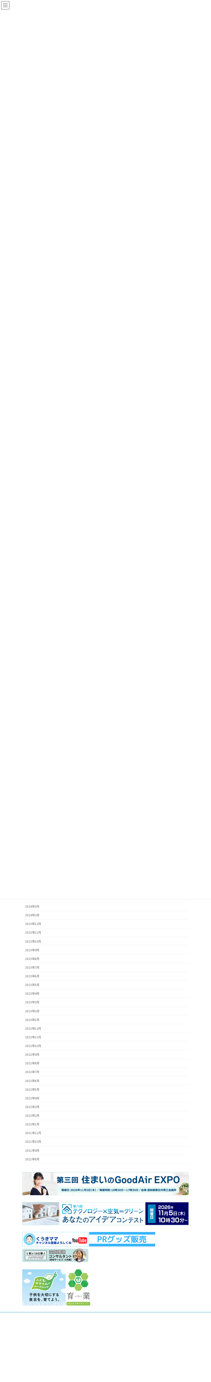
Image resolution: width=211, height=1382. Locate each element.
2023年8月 (32, 959)
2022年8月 (32, 1063)
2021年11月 (33, 1133)
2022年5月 (32, 1089)
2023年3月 (32, 1002)
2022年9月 (32, 1054)
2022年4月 (32, 1098)
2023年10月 (33, 941)
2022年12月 (33, 1028)
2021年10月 (33, 1141)
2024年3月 (32, 906)
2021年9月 (32, 1150)
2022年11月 (33, 1037)
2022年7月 (32, 1072)
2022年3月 (32, 1107)
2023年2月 (32, 1011)
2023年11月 (33, 932)
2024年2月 (32, 915)
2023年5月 (32, 985)
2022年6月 (32, 1080)
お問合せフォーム (45, 1355)
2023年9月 (32, 950)
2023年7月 (32, 967)
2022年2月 (32, 1115)
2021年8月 (32, 1159)
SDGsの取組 (120, 1374)
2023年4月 (32, 993)
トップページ (120, 1357)
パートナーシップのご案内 (129, 1366)
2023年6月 (32, 976)
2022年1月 (32, 1124)
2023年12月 (33, 924)
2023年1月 (32, 1020)
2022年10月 (33, 1046)
